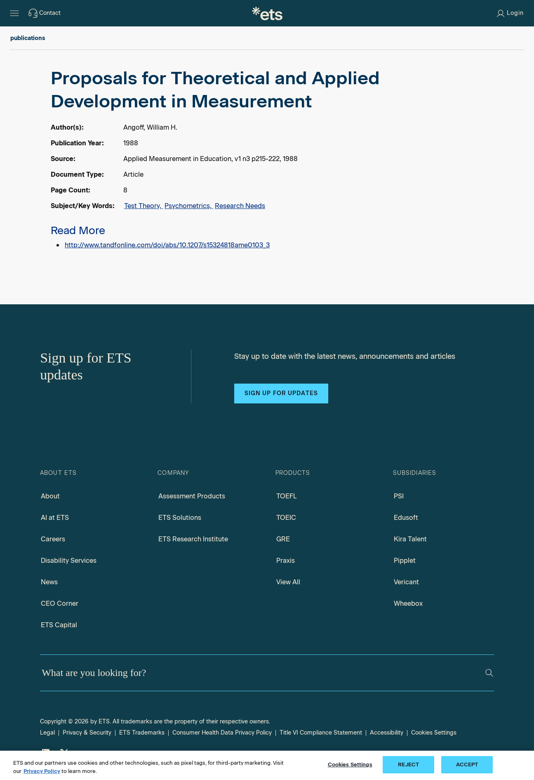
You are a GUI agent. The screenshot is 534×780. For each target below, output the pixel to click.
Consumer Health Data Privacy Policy (222, 732)
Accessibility (386, 732)
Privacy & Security (87, 732)
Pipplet (405, 560)
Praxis (285, 560)
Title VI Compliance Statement (321, 732)
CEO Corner (59, 603)
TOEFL (286, 496)
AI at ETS (55, 518)
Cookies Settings (433, 732)
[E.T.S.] (267, 13)
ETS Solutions (179, 518)
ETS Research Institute (193, 539)
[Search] (489, 673)
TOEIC (286, 518)
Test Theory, (143, 206)
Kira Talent (410, 539)
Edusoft (406, 518)
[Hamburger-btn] (14, 13)
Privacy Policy (42, 771)
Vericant (406, 582)
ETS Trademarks (142, 732)
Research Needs (240, 206)
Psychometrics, (189, 206)
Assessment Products (191, 496)
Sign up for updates (281, 393)
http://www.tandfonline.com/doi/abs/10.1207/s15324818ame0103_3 (167, 245)
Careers (53, 539)
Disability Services (68, 560)
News (49, 582)
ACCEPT (467, 764)
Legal (47, 732)
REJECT (408, 764)
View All (288, 582)
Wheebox (408, 603)
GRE (283, 539)
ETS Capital (59, 625)
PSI (399, 496)
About (50, 496)
